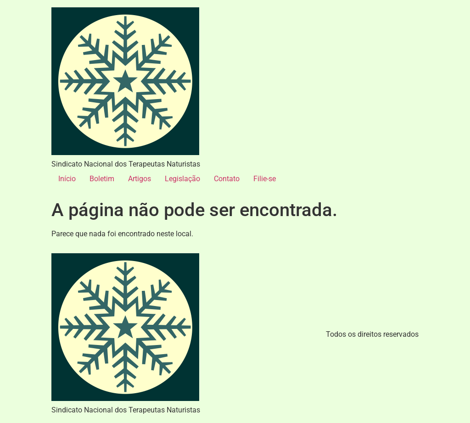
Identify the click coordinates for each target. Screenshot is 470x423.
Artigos (139, 178)
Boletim (102, 178)
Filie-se (264, 178)
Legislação (182, 178)
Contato (227, 178)
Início (67, 178)
